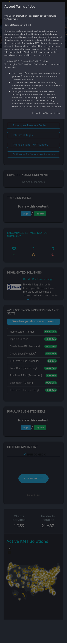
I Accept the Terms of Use (45, 113)
